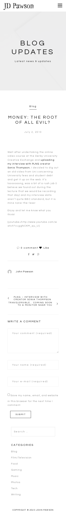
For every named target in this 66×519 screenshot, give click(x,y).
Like (44, 248)
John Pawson (24, 271)
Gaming (16, 470)
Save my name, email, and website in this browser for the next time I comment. (33, 400)
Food (14, 464)
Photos (15, 482)
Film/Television (21, 457)
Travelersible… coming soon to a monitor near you (30, 304)
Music (15, 476)
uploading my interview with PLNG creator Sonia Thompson (31, 164)
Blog (33, 106)
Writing (16, 494)
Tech (14, 488)
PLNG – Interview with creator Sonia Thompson (32, 298)
